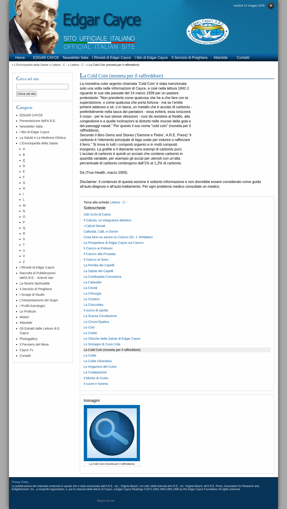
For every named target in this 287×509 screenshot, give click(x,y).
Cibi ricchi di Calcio (97, 214)
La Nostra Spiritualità (35, 283)
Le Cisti (89, 327)
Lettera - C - (59, 64)
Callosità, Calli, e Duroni (101, 231)
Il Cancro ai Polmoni (98, 248)
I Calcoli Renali (94, 226)
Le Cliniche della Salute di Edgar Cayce (112, 338)
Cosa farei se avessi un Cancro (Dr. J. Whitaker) (118, 237)
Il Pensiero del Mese (34, 344)
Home (20, 57)
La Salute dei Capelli (98, 271)
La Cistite (90, 333)
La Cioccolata (93, 304)
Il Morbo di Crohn (96, 378)
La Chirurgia (92, 293)
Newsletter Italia (75, 57)
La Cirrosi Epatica (96, 322)
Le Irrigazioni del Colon (100, 366)
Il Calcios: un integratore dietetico (107, 220)
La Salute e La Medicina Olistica (43, 137)
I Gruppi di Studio (32, 294)
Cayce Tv (26, 350)
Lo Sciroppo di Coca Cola (102, 344)
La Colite (90, 355)
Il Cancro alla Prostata (99, 254)
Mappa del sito (105, 500)
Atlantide (221, 57)
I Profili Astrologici (32, 306)
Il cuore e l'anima (96, 384)
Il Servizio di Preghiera (189, 57)
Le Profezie (28, 311)
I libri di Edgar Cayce (151, 57)
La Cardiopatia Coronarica (102, 276)
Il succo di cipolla (96, 310)
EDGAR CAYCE (46, 57)
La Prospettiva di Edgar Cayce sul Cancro (114, 243)
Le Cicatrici (92, 299)
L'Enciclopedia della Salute (31, 64)
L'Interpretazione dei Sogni (39, 300)
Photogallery (28, 339)
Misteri (24, 317)
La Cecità (90, 288)
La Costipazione (95, 372)
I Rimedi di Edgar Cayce (111, 57)
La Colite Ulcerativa (98, 361)
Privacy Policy (20, 482)
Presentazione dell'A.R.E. (38, 121)
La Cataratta (92, 282)
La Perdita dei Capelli (99, 265)
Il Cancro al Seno (96, 259)
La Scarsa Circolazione (100, 316)
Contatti (243, 57)
